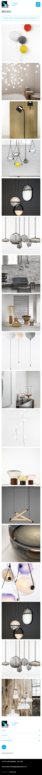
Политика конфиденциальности (14, 767)
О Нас (4, 730)
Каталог (5, 735)
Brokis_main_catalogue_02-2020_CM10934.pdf (20, 18)
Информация (7, 740)
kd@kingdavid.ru (7, 753)
